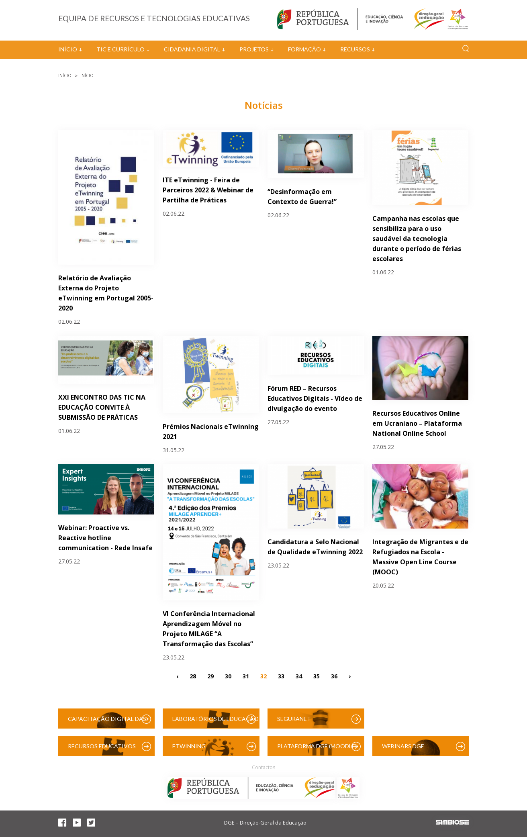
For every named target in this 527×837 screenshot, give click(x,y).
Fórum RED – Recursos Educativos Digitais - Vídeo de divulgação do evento (315, 398)
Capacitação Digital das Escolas (107, 722)
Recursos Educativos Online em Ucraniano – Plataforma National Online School (417, 423)
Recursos (355, 49)
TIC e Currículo (120, 49)
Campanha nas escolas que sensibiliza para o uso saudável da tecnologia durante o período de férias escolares (416, 238)
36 (334, 676)
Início (67, 49)
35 (316, 676)
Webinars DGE (403, 746)
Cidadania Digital (192, 49)
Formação (304, 49)
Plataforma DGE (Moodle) (317, 746)
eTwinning (189, 746)
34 (299, 676)
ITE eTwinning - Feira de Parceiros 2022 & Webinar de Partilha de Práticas (208, 190)
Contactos (263, 767)
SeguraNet (294, 718)
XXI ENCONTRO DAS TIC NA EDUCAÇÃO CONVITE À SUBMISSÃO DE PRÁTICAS (101, 407)
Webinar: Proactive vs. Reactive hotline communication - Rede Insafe (105, 537)
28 (193, 676)
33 (281, 676)
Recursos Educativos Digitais (102, 749)
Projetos (254, 49)
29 (210, 676)
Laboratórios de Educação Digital (215, 722)
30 (228, 676)
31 (246, 676)
